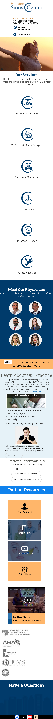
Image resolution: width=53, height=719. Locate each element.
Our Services (26, 74)
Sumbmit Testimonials (26, 474)
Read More (36, 391)
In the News (22, 617)
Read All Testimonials (26, 480)
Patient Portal (24, 34)
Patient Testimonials (26, 461)
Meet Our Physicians (26, 289)
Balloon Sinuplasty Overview (26, 395)
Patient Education (25, 553)
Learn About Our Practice (26, 375)
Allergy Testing (27, 272)
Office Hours (25, 574)
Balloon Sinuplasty (27, 113)
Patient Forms (25, 532)
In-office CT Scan (27, 240)
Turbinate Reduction (27, 177)
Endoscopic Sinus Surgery (27, 145)
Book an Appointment (24, 28)
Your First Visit (25, 512)
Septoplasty (27, 209)
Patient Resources (26, 489)
